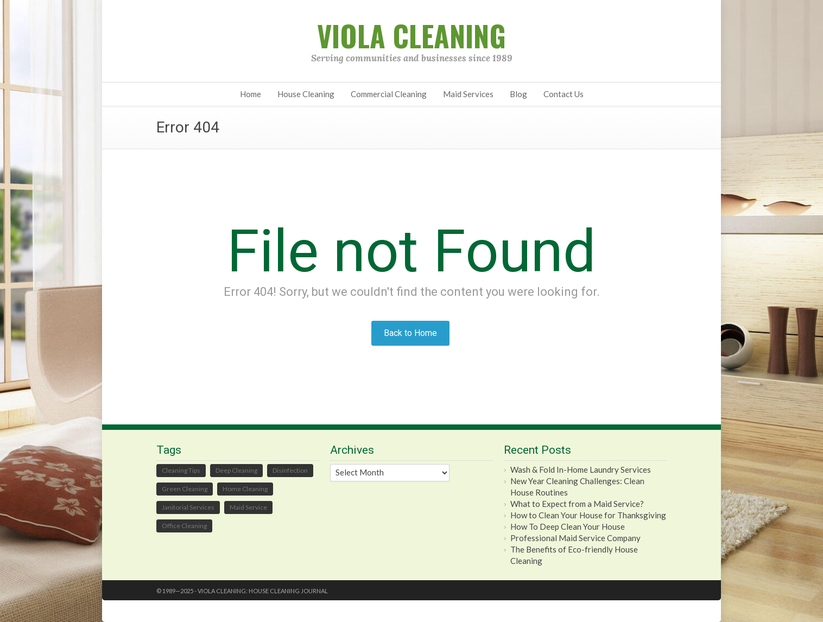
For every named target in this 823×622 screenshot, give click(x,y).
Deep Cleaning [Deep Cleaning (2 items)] (236, 470)
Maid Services (468, 94)
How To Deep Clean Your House (567, 526)
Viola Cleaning (411, 35)
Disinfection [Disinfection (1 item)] (290, 470)
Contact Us (563, 94)
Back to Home (410, 333)
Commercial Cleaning (389, 94)
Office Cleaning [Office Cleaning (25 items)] (184, 526)
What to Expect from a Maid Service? (577, 504)
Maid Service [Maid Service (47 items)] (248, 507)
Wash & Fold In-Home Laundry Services (580, 469)
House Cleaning (305, 94)
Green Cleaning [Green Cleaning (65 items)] (184, 489)
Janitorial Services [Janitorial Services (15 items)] (188, 507)
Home (250, 94)
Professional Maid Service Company (575, 538)
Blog (518, 94)
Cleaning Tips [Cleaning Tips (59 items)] (181, 470)
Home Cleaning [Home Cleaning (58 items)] (245, 489)
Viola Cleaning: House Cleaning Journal (263, 590)
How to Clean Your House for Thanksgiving (588, 515)
